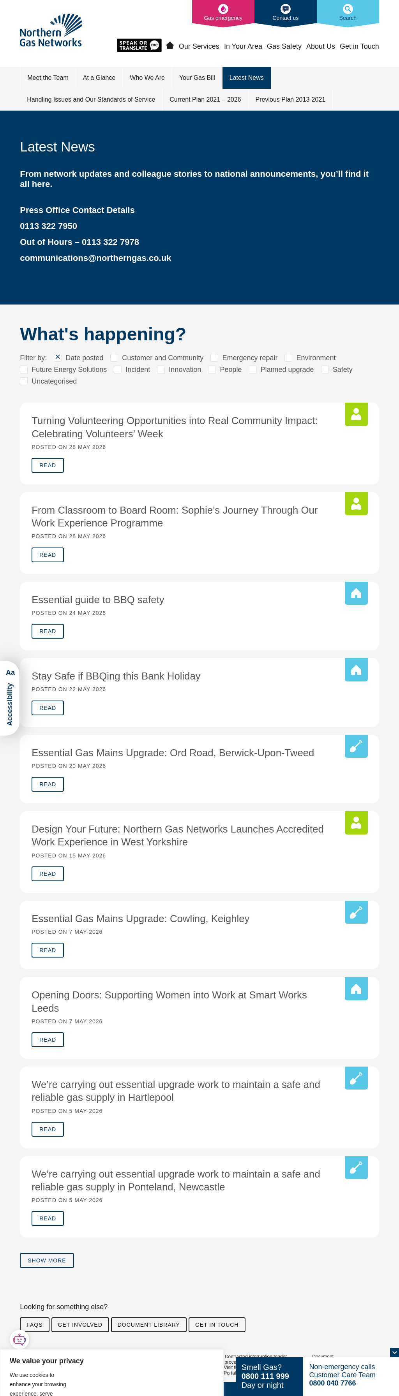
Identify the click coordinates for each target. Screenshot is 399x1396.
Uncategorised (54, 382)
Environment (315, 358)
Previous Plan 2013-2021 (291, 100)
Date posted (84, 358)
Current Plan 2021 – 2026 (205, 100)
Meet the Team (48, 78)
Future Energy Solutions (69, 370)
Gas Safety (284, 47)
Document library (149, 1330)
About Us (320, 47)
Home (170, 46)
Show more (47, 1266)
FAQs (34, 1330)
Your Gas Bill (197, 78)
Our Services (199, 47)
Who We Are (147, 78)
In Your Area (243, 47)
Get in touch (217, 1330)
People (231, 370)
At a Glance (99, 78)
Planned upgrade (287, 370)
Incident (137, 370)
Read (47, 466)
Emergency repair (249, 358)
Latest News (247, 78)
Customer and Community (162, 358)
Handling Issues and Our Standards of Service (91, 100)
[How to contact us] (285, 14)
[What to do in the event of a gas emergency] (223, 14)
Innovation (185, 370)
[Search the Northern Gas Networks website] (348, 14)
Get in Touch (359, 47)
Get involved (80, 1330)
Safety (343, 370)
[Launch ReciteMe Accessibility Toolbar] (9, 697)
